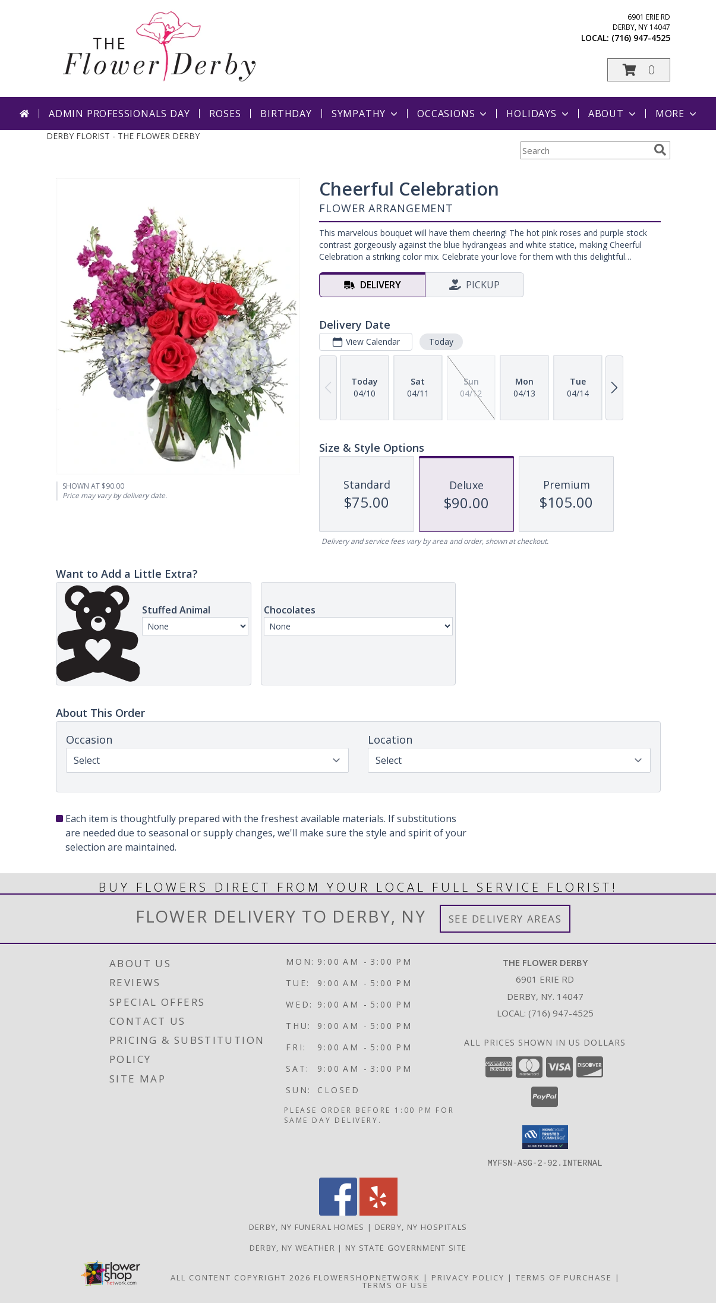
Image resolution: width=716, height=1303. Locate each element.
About (613, 113)
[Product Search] (584, 150)
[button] (638, 69)
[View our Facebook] (338, 1211)
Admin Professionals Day (119, 113)
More (677, 113)
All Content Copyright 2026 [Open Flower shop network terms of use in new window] (241, 1276)
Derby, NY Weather (292, 1247)
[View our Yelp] (378, 1211)
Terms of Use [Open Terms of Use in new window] (395, 1284)
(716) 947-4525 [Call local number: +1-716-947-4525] (640, 37)
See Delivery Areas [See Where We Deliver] (505, 919)
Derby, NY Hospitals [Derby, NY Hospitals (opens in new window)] (421, 1226)
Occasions (453, 113)
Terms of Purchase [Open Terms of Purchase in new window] (564, 1276)
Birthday (285, 113)
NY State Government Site (405, 1247)
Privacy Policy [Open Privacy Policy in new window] (467, 1276)
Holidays (538, 113)
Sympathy (366, 113)
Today (440, 341)
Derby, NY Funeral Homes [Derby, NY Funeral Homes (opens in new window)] (307, 1226)
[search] (660, 149)
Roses (225, 113)
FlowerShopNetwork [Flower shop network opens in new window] (367, 1276)
